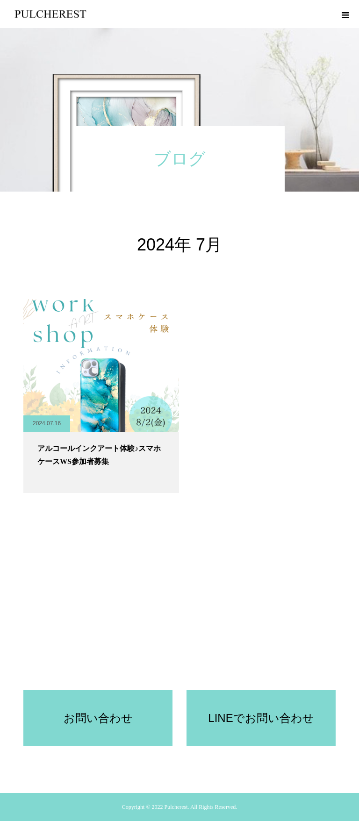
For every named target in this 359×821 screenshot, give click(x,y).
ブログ (262, 650)
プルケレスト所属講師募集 (203, 661)
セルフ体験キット (168, 650)
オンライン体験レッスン (105, 650)
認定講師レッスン (222, 650)
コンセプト (51, 650)
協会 (251, 661)
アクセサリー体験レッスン (314, 650)
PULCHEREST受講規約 (131, 661)
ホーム (19, 650)
